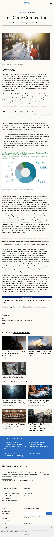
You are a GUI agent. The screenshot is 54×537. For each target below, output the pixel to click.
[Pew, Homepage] (27, 2)
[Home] (14, 466)
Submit (49, 513)
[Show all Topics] (45, 10)
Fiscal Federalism (21, 332)
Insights (26, 485)
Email (25, 510)
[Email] (35, 513)
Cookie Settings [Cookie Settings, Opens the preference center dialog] (26, 535)
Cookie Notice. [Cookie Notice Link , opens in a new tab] (24, 532)
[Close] (51, 528)
